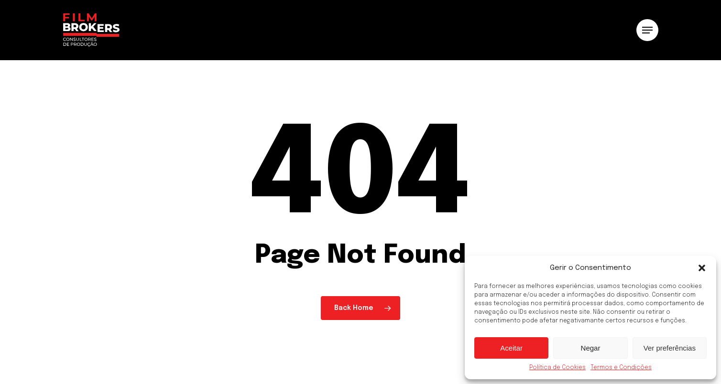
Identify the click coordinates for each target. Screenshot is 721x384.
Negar (591, 348)
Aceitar (511, 348)
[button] (702, 268)
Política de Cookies (557, 368)
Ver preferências (670, 348)
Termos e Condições (621, 368)
